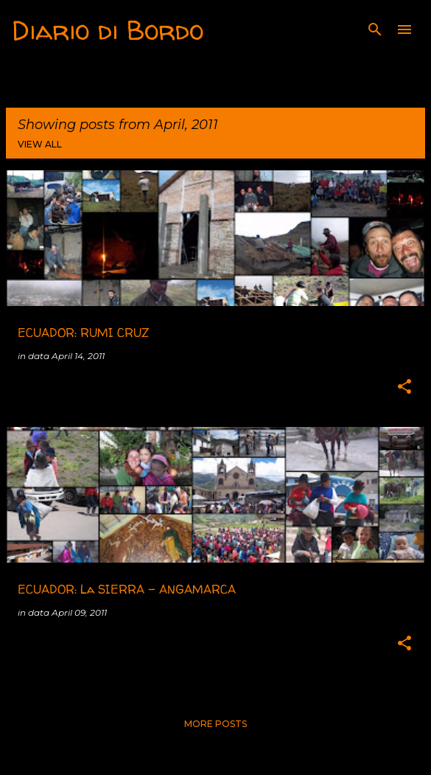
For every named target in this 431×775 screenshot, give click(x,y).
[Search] (375, 29)
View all (40, 144)
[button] (404, 387)
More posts (215, 723)
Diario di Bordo (107, 30)
